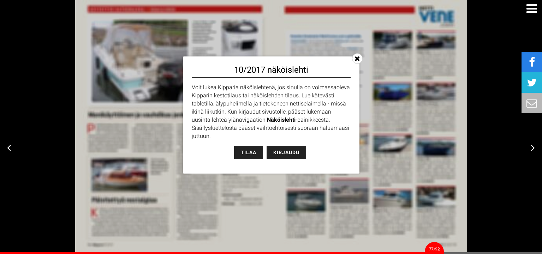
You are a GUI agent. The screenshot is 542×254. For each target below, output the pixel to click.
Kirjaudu (286, 152)
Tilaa (248, 152)
